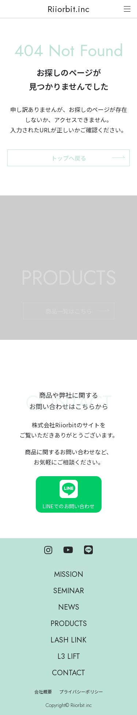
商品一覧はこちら (68, 318)
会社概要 (43, 692)
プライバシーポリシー (81, 692)
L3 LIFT (68, 656)
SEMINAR (68, 591)
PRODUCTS (68, 623)
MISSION (68, 574)
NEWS (68, 607)
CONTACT (68, 673)
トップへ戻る (68, 158)
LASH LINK (68, 640)
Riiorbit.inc (68, 9)
